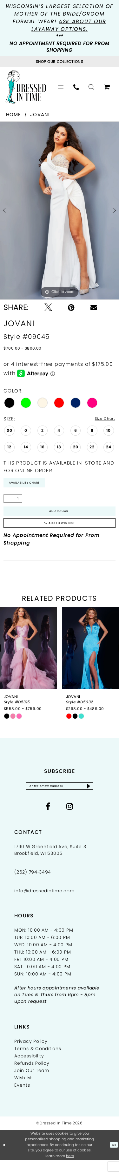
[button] (61, 87)
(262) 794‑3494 (32, 885)
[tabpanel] (59, 210)
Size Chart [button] (101, 419)
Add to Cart (59, 516)
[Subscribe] (99, 798)
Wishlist (23, 1091)
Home (13, 114)
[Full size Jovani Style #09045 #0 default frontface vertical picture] (59, 210)
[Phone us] (76, 87)
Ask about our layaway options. (68, 25)
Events (22, 1098)
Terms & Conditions (37, 1061)
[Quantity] (12, 502)
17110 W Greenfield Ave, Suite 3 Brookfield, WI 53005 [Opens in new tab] (50, 862)
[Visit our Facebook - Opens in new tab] (48, 819)
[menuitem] (61, 87)
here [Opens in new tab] (70, 1168)
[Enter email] (59, 798)
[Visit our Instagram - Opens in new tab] (69, 819)
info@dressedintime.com (44, 904)
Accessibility (29, 1069)
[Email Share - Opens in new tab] (93, 307)
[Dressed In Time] (25, 87)
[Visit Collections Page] (59, 61)
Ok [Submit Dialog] (113, 1157)
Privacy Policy (31, 1054)
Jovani (40, 114)
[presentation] (28, 659)
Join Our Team (31, 1083)
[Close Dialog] (5, 1158)
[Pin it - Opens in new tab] (71, 307)
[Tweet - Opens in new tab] (48, 307)
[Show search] (91, 87)
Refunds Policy (32, 1076)
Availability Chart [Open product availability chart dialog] (31, 484)
